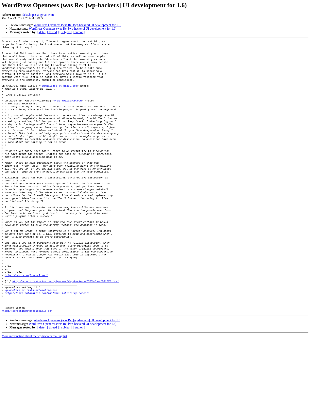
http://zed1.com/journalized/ (26, 322)
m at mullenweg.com (68, 113)
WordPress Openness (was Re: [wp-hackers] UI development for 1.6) (77, 25)
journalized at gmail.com (58, 95)
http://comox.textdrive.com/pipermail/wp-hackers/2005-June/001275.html (65, 329)
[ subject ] (66, 32)
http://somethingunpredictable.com (27, 365)
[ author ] (79, 32)
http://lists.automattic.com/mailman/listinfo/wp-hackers (47, 344)
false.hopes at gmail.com (38, 14)
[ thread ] (53, 32)
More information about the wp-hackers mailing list (34, 390)
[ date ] (41, 32)
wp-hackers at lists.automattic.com (31, 340)
